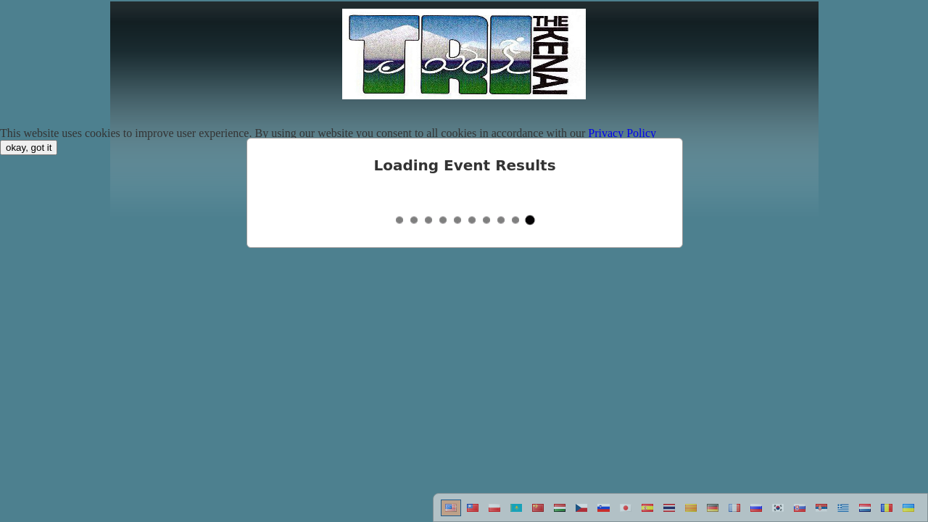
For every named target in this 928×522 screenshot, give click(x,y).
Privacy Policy (622, 133)
